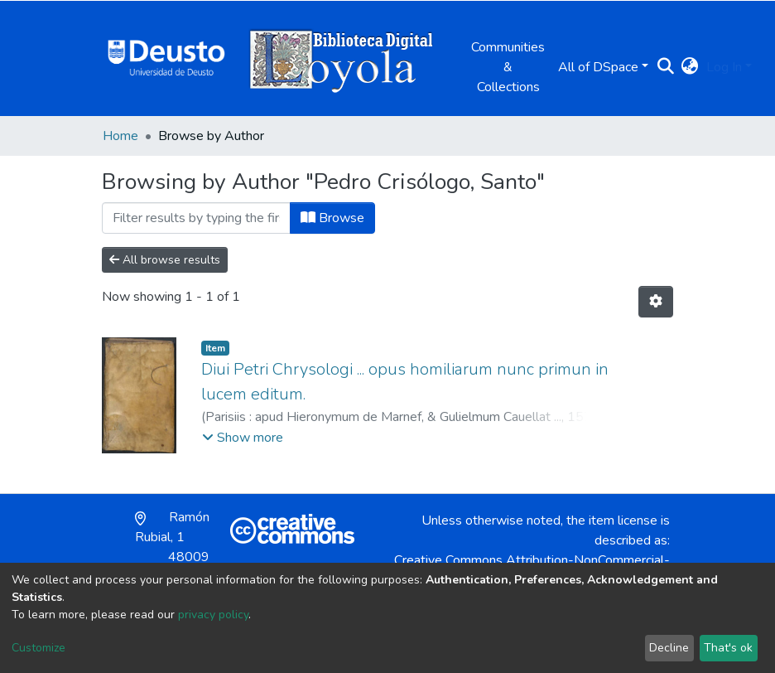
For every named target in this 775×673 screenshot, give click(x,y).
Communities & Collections (508, 67)
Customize (38, 648)
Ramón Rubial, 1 (172, 547)
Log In (724, 67)
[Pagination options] (655, 301)
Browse (332, 218)
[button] (689, 67)
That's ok (728, 648)
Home (120, 136)
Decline (669, 648)
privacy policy (213, 614)
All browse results (164, 260)
